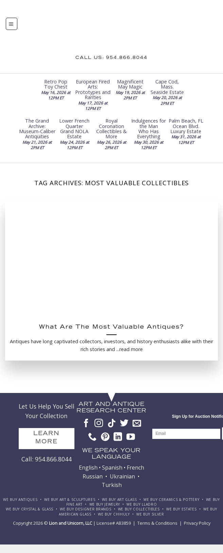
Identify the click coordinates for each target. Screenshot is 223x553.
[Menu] (11, 24)
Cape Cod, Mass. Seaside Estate (167, 86)
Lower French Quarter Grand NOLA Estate (74, 128)
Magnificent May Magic (130, 84)
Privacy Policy (197, 523)
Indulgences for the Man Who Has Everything (148, 128)
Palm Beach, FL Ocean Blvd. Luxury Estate (186, 126)
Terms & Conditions (157, 523)
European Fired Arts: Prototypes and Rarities (92, 89)
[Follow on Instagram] (99, 423)
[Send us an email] (137, 423)
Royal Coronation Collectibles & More (111, 128)
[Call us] (92, 437)
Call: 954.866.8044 (46, 459)
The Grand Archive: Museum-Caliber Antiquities (37, 128)
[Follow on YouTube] (130, 437)
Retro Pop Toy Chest (55, 84)
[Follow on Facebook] (86, 423)
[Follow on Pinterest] (105, 437)
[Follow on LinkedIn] (118, 437)
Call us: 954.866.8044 (111, 58)
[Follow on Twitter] (124, 423)
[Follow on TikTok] (111, 423)
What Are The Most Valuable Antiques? (111, 327)
